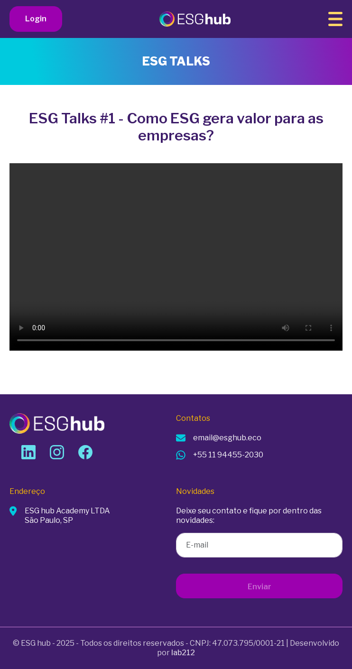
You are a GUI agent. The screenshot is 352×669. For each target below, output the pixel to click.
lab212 (183, 652)
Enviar (259, 586)
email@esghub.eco (227, 437)
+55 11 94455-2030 (228, 454)
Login (35, 18)
